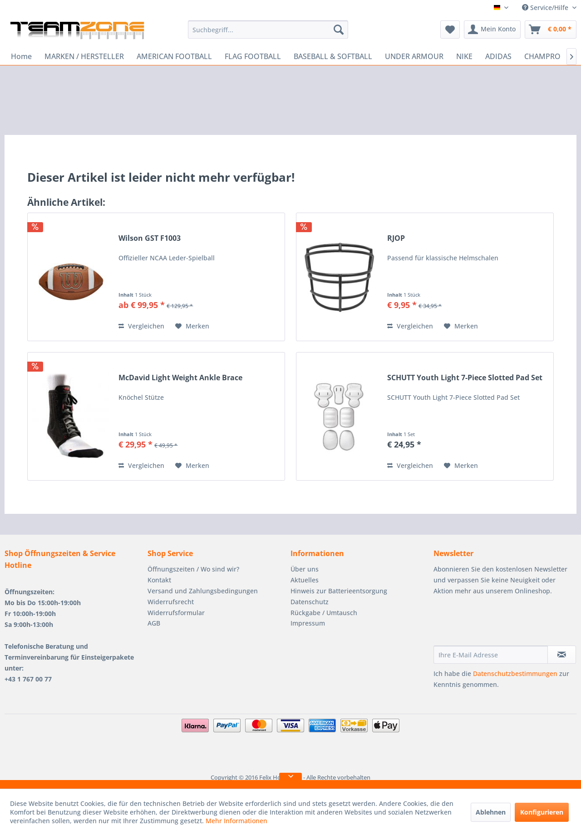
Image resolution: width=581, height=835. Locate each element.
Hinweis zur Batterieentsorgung (338, 590)
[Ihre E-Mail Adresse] (490, 655)
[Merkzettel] (450, 29)
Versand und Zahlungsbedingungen (203, 590)
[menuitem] (268, 29)
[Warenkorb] (550, 29)
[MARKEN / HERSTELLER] (84, 56)
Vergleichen (141, 326)
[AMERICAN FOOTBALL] (174, 56)
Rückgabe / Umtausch (323, 612)
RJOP (396, 238)
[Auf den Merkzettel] (192, 326)
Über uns (304, 569)
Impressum (307, 623)
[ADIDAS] (498, 56)
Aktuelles (304, 580)
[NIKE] (464, 56)
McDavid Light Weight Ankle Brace (180, 378)
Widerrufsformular (176, 612)
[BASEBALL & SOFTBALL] (333, 56)
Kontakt (159, 580)
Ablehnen (491, 812)
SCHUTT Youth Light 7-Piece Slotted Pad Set (464, 378)
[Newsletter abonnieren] (561, 655)
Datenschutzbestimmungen (515, 673)
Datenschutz (309, 601)
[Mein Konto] (492, 29)
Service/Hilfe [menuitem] (546, 7)
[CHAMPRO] (542, 56)
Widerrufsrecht (171, 601)
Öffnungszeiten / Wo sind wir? (193, 569)
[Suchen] (338, 29)
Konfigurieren (541, 812)
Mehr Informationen (236, 820)
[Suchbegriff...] (268, 29)
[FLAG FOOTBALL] (252, 56)
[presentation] (502, 623)
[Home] (21, 56)
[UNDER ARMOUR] (414, 56)
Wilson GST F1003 (149, 238)
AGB (154, 623)
